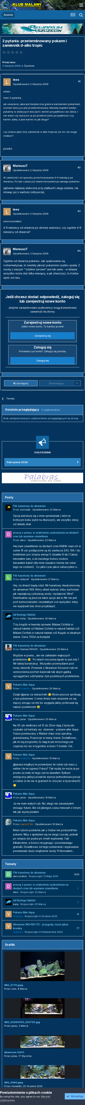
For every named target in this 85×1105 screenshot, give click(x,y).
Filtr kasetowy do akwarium (29, 506)
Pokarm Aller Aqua (24, 684)
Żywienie (29, 65)
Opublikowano (30, 84)
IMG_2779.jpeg (13, 985)
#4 (79, 250)
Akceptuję (75, 1096)
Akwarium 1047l (14, 1052)
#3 (79, 211)
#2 (79, 167)
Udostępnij (20, 383)
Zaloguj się (42, 360)
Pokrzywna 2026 (17, 462)
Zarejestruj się (42, 335)
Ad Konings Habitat (24, 614)
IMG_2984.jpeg (13, 1082)
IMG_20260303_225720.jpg (22, 1022)
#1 (79, 81)
